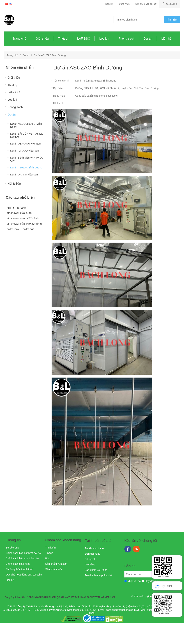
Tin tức (49, 553)
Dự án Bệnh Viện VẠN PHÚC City (26, 159)
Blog (47, 558)
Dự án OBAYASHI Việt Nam (25, 143)
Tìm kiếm (50, 547)
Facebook (127, 549)
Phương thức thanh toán (19, 569)
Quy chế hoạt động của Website (24, 574)
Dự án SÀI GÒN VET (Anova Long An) (26, 135)
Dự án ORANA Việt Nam (24, 174)
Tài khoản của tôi (94, 548)
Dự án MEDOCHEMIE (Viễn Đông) (26, 125)
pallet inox (13, 229)
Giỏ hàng (90, 564)
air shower (17, 207)
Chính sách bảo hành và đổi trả (23, 553)
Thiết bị (63, 38)
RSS (136, 549)
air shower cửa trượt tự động (24, 223)
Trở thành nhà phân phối (98, 575)
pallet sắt (28, 229)
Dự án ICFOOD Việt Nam (24, 150)
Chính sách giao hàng (18, 563)
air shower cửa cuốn (19, 212)
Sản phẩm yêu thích (96, 569)
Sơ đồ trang (12, 547)
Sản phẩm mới (53, 569)
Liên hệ (166, 38)
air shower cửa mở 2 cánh (22, 218)
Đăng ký (109, 4)
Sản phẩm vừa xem (56, 563)
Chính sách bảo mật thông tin (22, 558)
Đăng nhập (124, 4)
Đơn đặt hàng (92, 553)
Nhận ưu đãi (134, 581)
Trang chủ (19, 38)
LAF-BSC (83, 38)
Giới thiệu (42, 38)
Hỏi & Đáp (14, 183)
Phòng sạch (126, 38)
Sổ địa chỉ (90, 559)
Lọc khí (104, 38)
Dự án (148, 38)
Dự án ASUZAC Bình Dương (26, 167)
